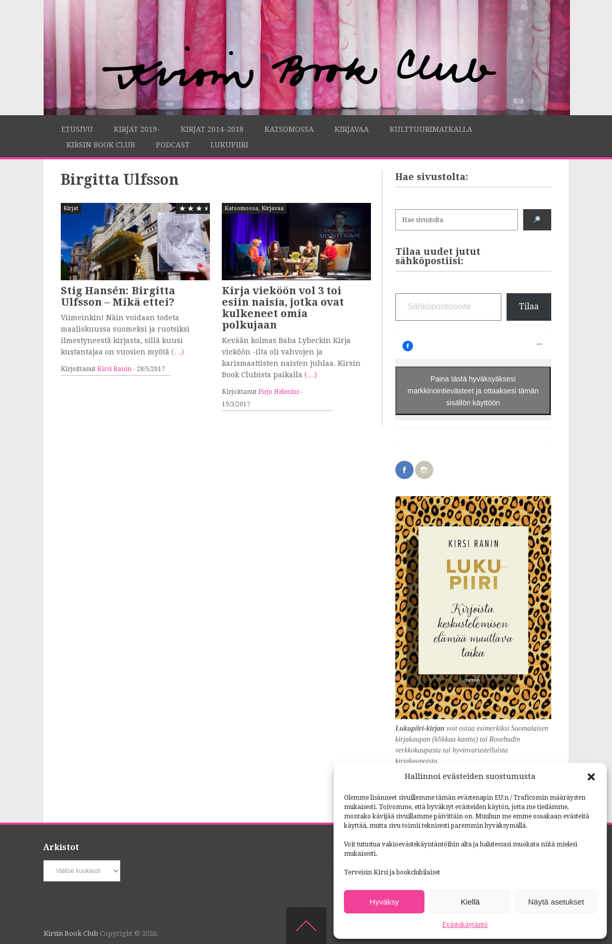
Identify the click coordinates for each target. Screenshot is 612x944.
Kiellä (470, 901)
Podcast (173, 145)
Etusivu (77, 129)
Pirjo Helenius (278, 391)
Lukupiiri (229, 145)
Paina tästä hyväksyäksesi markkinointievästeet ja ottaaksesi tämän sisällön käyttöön (473, 391)
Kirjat (70, 208)
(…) (177, 352)
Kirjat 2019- (137, 129)
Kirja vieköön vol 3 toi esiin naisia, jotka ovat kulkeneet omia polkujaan (283, 307)
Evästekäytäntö (465, 924)
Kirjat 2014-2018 (212, 129)
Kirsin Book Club (100, 145)
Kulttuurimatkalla (431, 129)
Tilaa (529, 306)
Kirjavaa (352, 129)
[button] (591, 777)
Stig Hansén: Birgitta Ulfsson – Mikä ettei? (118, 296)
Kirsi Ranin (114, 369)
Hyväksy (384, 901)
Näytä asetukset (556, 901)
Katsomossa (289, 129)
